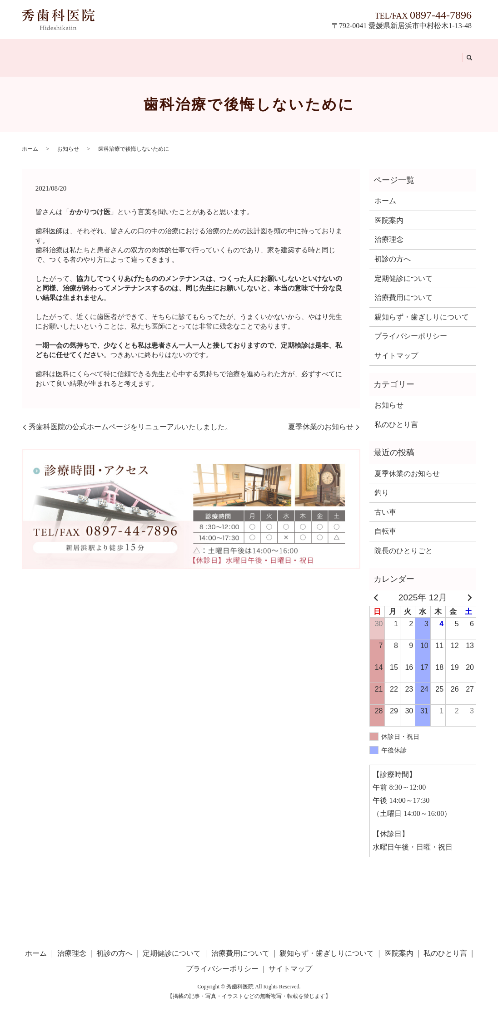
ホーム (35, 52)
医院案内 (389, 52)
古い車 (385, 501)
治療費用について (229, 52)
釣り (381, 482)
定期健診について (162, 52)
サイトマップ (396, 345)
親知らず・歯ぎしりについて (317, 52)
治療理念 (67, 52)
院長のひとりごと (403, 540)
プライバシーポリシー (410, 325)
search (466, 52)
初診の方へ (106, 52)
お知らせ (68, 138)
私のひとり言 (433, 52)
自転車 (385, 521)
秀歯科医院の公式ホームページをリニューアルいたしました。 (130, 416)
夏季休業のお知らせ (321, 416)
